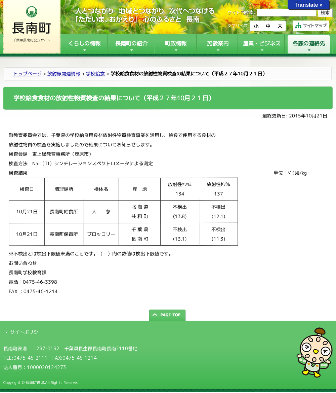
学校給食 (95, 73)
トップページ (27, 73)
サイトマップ (310, 26)
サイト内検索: (241, 12)
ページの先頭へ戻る (168, 315)
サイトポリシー (26, 332)
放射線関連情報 (63, 73)
